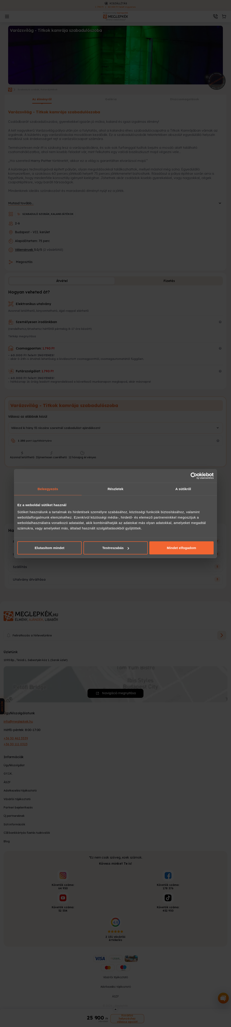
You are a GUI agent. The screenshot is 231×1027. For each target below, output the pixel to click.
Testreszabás (115, 548)
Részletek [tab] (115, 489)
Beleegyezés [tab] (47, 489)
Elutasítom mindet (50, 548)
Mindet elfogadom (181, 548)
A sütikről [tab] (183, 489)
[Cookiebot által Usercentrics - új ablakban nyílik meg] (194, 475)
